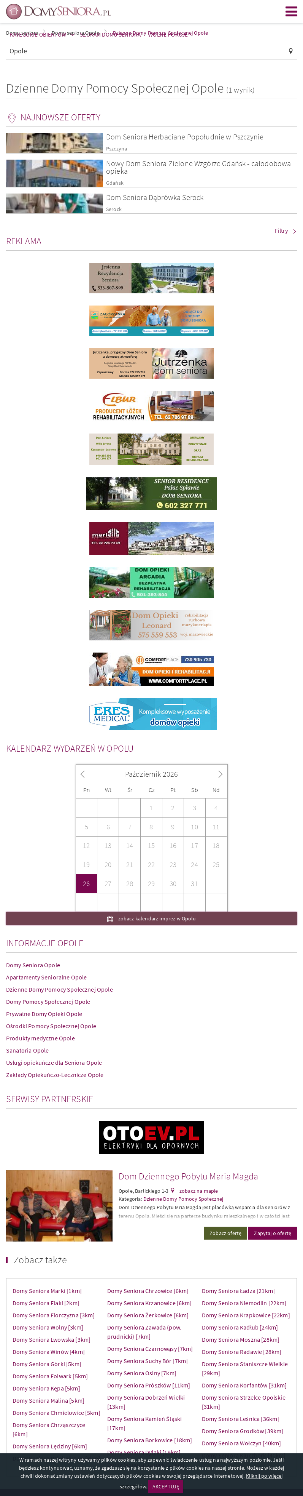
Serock (114, 209)
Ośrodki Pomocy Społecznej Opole (51, 1026)
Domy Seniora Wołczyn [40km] (241, 1443)
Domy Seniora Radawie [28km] (241, 1351)
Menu (291, 11)
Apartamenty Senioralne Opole (46, 977)
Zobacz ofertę (225, 1233)
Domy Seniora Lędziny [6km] (50, 1446)
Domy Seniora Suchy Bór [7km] (147, 1361)
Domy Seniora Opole (33, 965)
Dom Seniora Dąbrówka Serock (154, 197)
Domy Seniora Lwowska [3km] (51, 1339)
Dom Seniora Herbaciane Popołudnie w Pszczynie (184, 136)
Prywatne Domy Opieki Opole (44, 1014)
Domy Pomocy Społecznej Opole (48, 1001)
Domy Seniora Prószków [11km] (148, 1385)
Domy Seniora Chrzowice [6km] (148, 1290)
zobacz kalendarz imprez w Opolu (156, 918)
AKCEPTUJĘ (165, 1486)
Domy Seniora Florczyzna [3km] (54, 1315)
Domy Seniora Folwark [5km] (50, 1376)
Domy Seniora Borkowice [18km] (149, 1440)
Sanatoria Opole (27, 1050)
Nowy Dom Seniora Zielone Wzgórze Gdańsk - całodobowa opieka (198, 167)
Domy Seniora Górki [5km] (47, 1364)
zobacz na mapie (198, 1190)
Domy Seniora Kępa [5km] (46, 1388)
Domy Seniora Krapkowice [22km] (246, 1315)
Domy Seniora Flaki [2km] (46, 1303)
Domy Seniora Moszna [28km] (240, 1339)
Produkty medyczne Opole (40, 1038)
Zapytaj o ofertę (272, 1233)
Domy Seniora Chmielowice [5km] (56, 1412)
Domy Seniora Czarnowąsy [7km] (150, 1348)
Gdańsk (115, 183)
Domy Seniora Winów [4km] (49, 1351)
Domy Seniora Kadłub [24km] (240, 1327)
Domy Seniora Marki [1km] (47, 1290)
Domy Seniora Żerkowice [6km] (148, 1315)
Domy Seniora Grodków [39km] (242, 1431)
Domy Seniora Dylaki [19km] (144, 1452)
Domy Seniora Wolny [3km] (48, 1327)
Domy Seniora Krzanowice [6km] (149, 1303)
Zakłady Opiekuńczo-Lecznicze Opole (54, 1074)
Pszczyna (116, 149)
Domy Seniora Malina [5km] (48, 1400)
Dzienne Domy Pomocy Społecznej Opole (59, 989)
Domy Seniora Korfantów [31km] (244, 1385)
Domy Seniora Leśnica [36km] (240, 1418)
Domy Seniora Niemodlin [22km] (244, 1303)
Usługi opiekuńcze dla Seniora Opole (54, 1062)
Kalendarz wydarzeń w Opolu (69, 748)
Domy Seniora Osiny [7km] (141, 1373)
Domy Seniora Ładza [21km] (238, 1290)
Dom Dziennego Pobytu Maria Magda (188, 1176)
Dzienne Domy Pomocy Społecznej (183, 1198)
